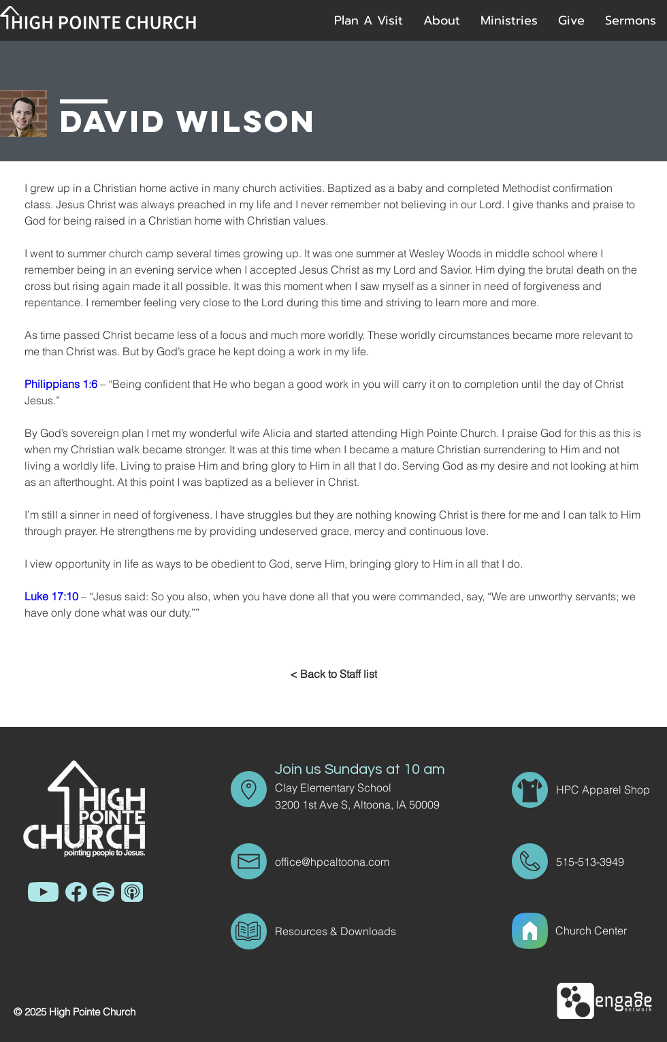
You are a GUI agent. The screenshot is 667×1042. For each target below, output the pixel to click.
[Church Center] (607, 930)
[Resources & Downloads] (356, 931)
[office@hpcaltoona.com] (356, 861)
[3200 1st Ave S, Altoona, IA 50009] (367, 804)
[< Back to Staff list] (333, 673)
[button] (441, 20)
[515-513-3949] (594, 861)
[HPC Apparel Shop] (604, 789)
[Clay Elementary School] (356, 787)
